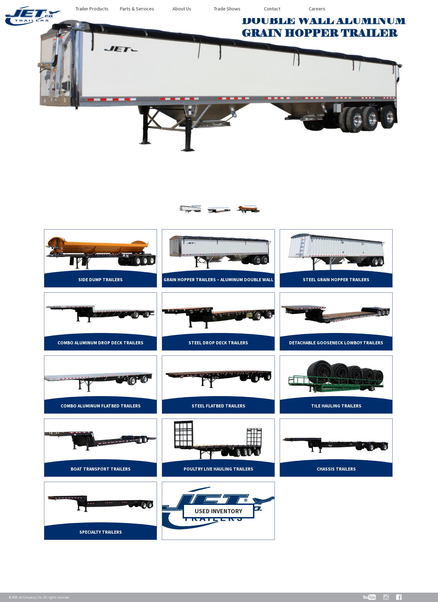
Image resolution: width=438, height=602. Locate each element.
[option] (219, 105)
